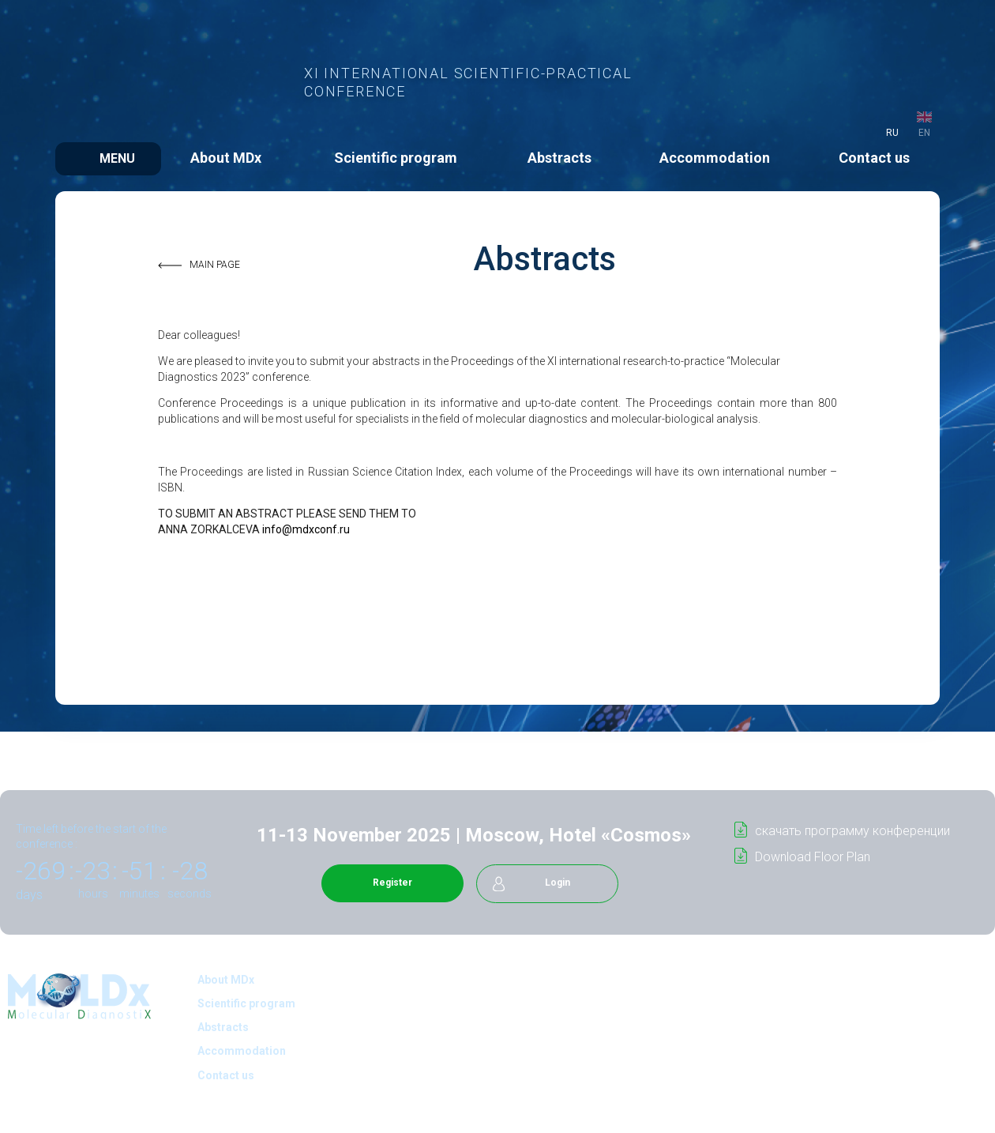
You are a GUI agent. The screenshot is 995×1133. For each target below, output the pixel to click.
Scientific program (395, 157)
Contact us (874, 157)
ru (892, 132)
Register (392, 882)
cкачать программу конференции (852, 830)
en (924, 132)
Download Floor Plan (812, 856)
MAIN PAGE (215, 264)
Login (557, 882)
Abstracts (559, 157)
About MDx (225, 157)
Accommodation (714, 157)
